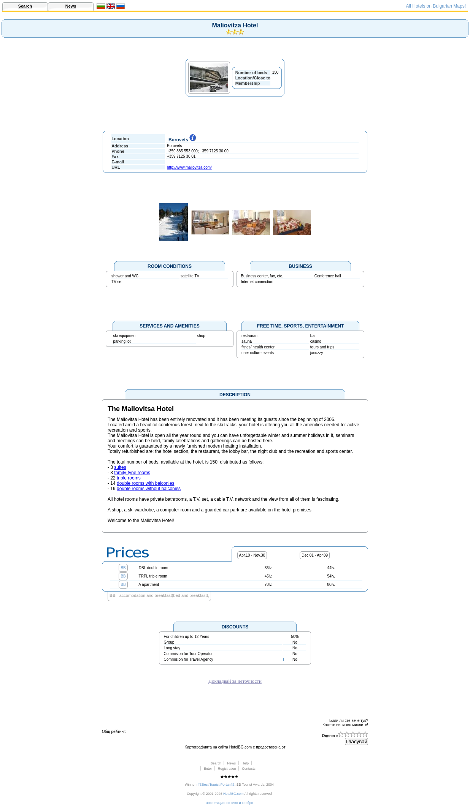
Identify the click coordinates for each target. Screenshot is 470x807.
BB (123, 568)
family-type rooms (132, 472)
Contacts (249, 769)
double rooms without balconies (149, 488)
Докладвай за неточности (235, 681)
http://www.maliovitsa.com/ (189, 167)
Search (25, 6)
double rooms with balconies (145, 483)
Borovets (181, 139)
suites (120, 467)
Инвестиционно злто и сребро (229, 803)
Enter (208, 769)
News (70, 6)
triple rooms (129, 478)
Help (245, 763)
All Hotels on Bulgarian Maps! (436, 6)
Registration (227, 769)
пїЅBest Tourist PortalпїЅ (216, 784)
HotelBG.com (233, 794)
